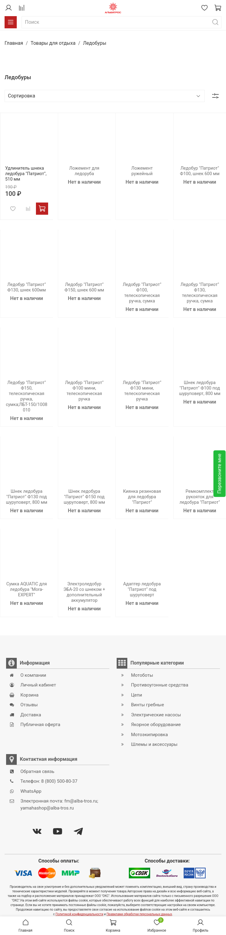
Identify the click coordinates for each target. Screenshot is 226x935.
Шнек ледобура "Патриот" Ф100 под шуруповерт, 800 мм (200, 388)
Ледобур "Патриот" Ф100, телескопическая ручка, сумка (142, 293)
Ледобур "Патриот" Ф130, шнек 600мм (26, 287)
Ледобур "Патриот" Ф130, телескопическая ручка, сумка (199, 293)
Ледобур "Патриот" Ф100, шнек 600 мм (200, 171)
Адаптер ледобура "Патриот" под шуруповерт (142, 589)
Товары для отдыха (52, 43)
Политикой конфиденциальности (79, 914)
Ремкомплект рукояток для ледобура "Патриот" (199, 497)
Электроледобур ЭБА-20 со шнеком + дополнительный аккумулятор (84, 592)
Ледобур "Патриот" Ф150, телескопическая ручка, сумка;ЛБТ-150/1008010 (26, 396)
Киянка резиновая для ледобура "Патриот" (142, 497)
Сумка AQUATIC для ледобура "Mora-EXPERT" (26, 589)
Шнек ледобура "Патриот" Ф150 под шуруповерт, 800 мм (84, 497)
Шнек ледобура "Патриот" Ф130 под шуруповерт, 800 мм (26, 497)
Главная (14, 43)
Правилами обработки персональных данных (139, 914)
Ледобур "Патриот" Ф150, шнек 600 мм (84, 287)
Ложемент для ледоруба (84, 171)
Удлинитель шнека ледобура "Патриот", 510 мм (26, 174)
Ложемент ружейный (142, 171)
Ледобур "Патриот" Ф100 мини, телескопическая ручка (84, 391)
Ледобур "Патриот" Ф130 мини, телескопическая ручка (142, 391)
